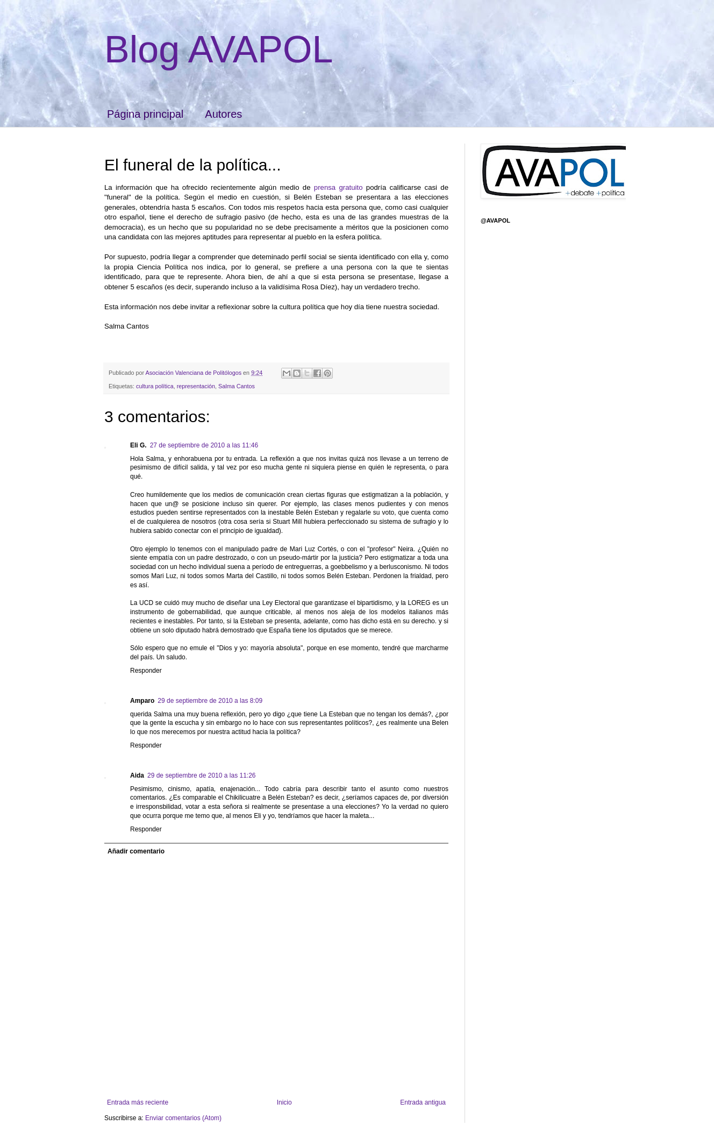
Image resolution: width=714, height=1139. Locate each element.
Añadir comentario (136, 851)
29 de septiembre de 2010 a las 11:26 (201, 775)
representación (196, 386)
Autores (223, 114)
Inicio (284, 1102)
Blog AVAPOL (218, 49)
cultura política (155, 386)
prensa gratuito (340, 187)
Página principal (145, 114)
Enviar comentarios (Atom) (183, 1118)
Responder (146, 670)
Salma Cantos (236, 386)
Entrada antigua (423, 1102)
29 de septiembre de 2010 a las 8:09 (210, 700)
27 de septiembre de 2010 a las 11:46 (204, 445)
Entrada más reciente (137, 1102)
